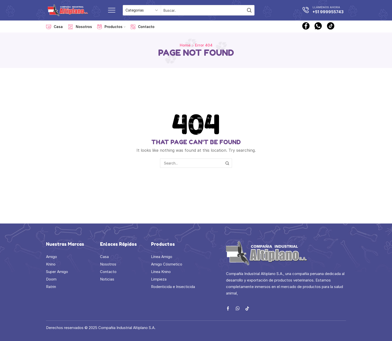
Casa (54, 27)
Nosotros (80, 26)
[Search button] (249, 10)
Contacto (142, 26)
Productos (111, 26)
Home (185, 45)
